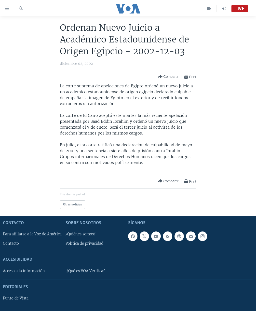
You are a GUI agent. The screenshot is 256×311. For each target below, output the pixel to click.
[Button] (168, 77)
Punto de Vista (15, 298)
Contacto (11, 244)
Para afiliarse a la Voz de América (32, 234)
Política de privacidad (84, 244)
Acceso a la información (24, 271)
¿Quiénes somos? (80, 234)
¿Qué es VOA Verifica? (86, 271)
